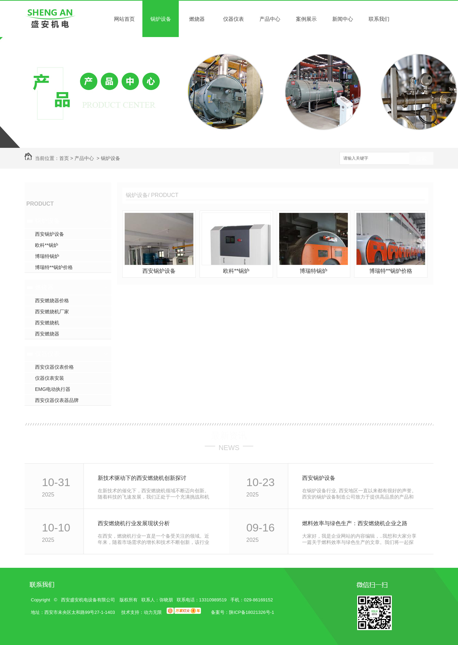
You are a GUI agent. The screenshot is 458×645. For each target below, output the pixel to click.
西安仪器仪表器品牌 (57, 400)
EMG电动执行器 (52, 389)
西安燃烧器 (47, 334)
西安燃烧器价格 (52, 300)
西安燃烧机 (47, 322)
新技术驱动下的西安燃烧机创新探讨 (142, 478)
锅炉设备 (160, 19)
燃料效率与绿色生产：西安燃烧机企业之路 (354, 523)
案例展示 (306, 19)
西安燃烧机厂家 (52, 311)
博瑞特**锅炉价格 (54, 267)
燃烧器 (197, 19)
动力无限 (153, 612)
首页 (64, 158)
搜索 (421, 159)
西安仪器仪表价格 (54, 367)
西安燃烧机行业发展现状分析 (134, 523)
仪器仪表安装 (49, 378)
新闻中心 (342, 19)
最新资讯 (229, 435)
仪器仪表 (233, 19)
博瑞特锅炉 (47, 256)
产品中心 (269, 19)
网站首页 (124, 19)
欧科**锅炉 (46, 245)
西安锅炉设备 (49, 234)
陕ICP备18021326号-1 (251, 612)
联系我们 (379, 19)
